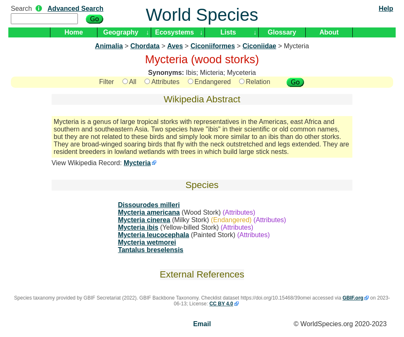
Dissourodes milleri (149, 204)
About (329, 32)
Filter (106, 81)
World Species (202, 15)
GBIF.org (352, 298)
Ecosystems (174, 32)
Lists (228, 32)
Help (386, 8)
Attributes (162, 81)
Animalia (109, 46)
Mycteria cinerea (144, 219)
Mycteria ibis (138, 227)
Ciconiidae (259, 46)
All (129, 81)
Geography (120, 32)
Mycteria (137, 162)
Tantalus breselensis (150, 249)
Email (202, 323)
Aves (175, 46)
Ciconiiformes (212, 46)
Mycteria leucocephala (153, 234)
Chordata (145, 46)
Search (21, 8)
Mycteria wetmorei (147, 242)
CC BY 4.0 (221, 304)
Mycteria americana (149, 212)
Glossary (282, 32)
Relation (254, 81)
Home (74, 32)
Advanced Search (75, 8)
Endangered (209, 81)
